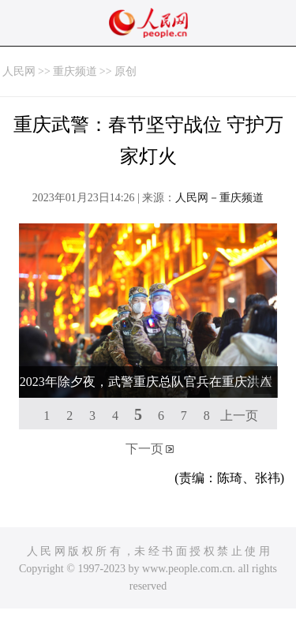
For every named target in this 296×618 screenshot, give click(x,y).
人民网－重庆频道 (219, 198)
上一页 (239, 415)
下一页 (144, 448)
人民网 (19, 71)
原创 (125, 71)
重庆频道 (75, 71)
